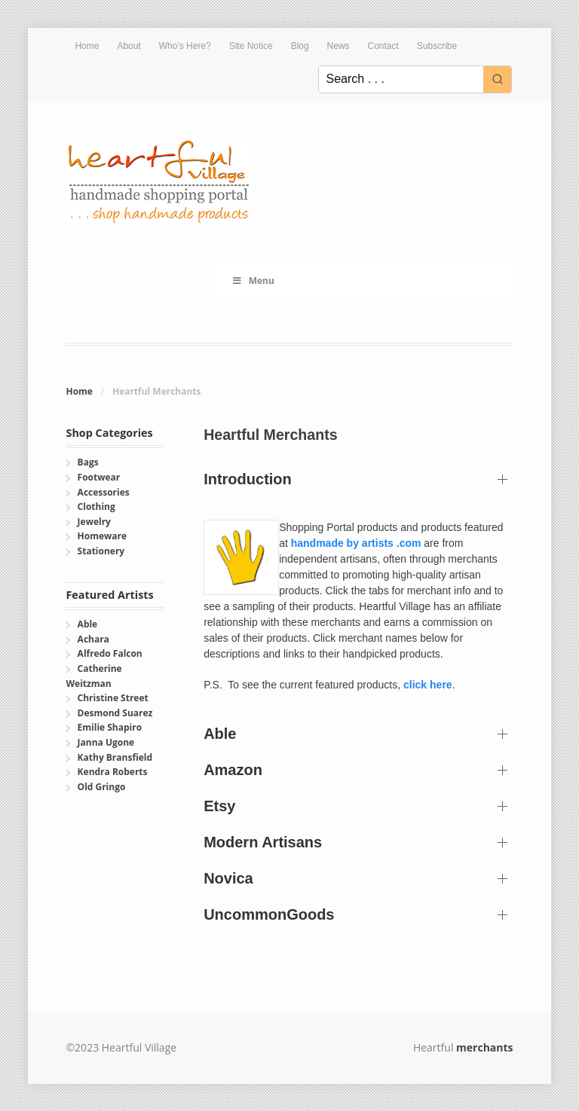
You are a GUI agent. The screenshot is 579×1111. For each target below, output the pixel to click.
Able (220, 733)
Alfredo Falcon (110, 653)
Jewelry (94, 521)
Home (87, 46)
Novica (228, 878)
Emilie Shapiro (110, 727)
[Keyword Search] (401, 79)
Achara (93, 639)
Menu (252, 280)
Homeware (102, 536)
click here (427, 685)
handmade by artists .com (356, 543)
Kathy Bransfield (115, 757)
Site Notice (251, 46)
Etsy (219, 806)
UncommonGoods (269, 914)
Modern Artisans (263, 842)
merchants (484, 1047)
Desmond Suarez (115, 713)
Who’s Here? (185, 46)
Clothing (96, 506)
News (338, 46)
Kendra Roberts (113, 771)
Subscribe (437, 46)
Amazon (233, 770)
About (128, 46)
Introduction (248, 479)
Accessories (104, 492)
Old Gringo (102, 786)
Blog (300, 46)
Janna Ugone (106, 742)
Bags (88, 462)
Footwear (99, 477)
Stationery (101, 551)
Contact (383, 46)
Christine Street (113, 697)
